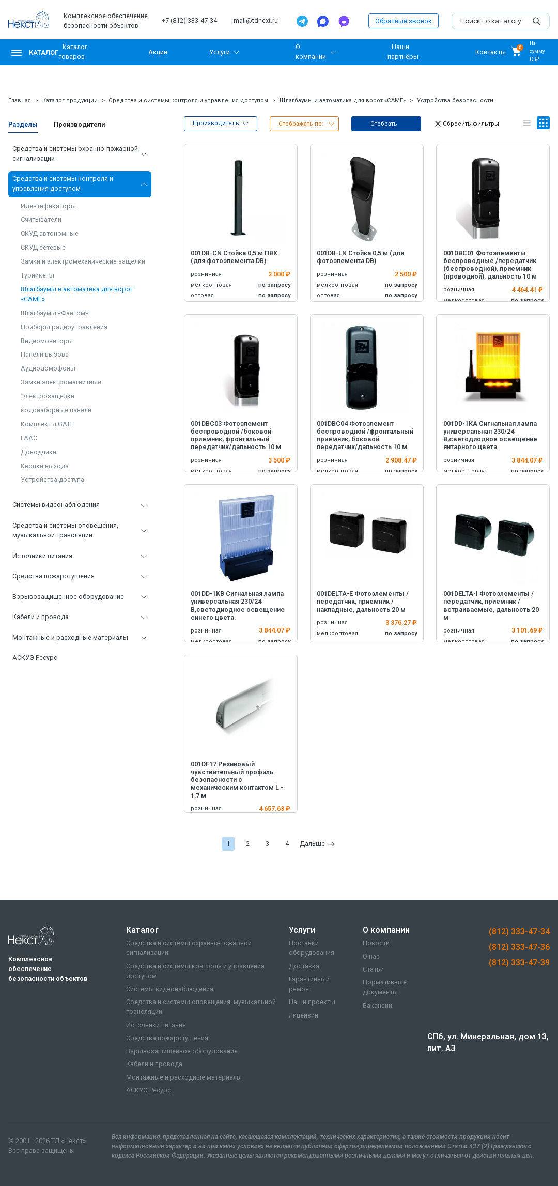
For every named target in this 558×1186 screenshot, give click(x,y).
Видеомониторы (47, 341)
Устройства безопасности (455, 100)
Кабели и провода (40, 617)
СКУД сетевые (43, 247)
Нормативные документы (385, 987)
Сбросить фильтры (466, 124)
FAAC (29, 438)
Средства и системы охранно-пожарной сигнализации (75, 153)
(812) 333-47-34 (519, 931)
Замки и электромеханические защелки (83, 261)
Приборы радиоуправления (64, 327)
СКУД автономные (50, 233)
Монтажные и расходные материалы (70, 637)
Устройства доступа (52, 479)
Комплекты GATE (47, 424)
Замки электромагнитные (61, 382)
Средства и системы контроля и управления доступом (188, 100)
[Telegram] (302, 21)
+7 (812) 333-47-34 (189, 20)
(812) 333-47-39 (519, 962)
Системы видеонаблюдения (56, 505)
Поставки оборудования (311, 948)
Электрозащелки (47, 396)
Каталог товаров (73, 51)
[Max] (323, 21)
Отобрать (383, 123)
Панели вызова (45, 354)
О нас (371, 956)
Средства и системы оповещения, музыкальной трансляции (65, 530)
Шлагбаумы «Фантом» (54, 313)
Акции (157, 52)
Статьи (373, 969)
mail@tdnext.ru (256, 20)
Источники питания (42, 556)
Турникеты (37, 275)
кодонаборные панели (56, 410)
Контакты (490, 52)
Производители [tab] (79, 124)
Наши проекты (312, 1002)
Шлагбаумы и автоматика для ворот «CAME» (343, 100)
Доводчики (38, 452)
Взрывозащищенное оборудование (68, 596)
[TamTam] (343, 21)
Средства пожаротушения (53, 576)
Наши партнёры (403, 51)
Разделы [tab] (23, 124)
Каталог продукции (70, 100)
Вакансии (377, 1005)
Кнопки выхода (45, 466)
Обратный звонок (403, 21)
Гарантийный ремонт (309, 984)
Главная (19, 100)
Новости (376, 943)
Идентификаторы (48, 206)
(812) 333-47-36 (519, 947)
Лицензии (303, 1015)
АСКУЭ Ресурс (34, 657)
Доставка (304, 966)
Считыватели (41, 219)
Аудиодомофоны (48, 368)
